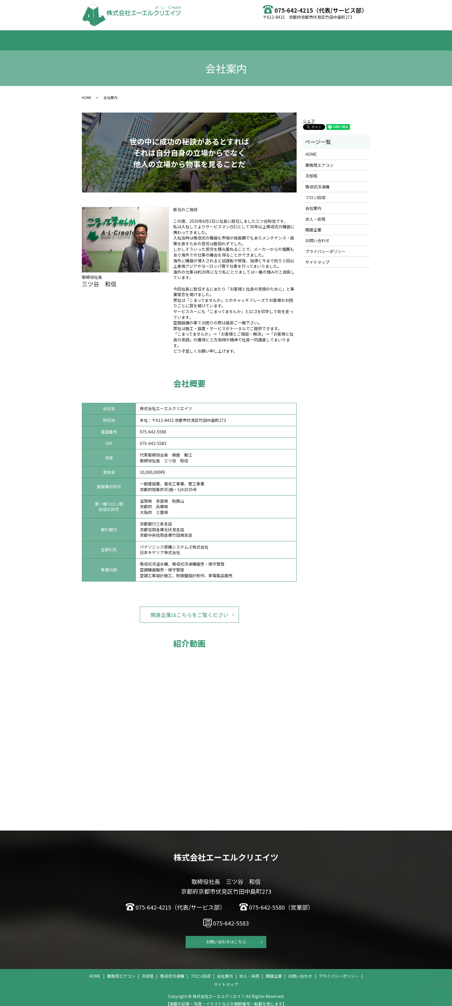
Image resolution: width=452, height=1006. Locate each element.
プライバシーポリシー (325, 246)
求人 (298, 37)
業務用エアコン (151, 37)
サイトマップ (317, 256)
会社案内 (275, 37)
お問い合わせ (326, 37)
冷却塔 (182, 37)
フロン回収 (246, 37)
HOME (120, 37)
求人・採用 (315, 213)
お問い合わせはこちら (226, 936)
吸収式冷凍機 (212, 37)
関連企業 (313, 224)
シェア (309, 115)
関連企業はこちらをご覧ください (189, 609)
